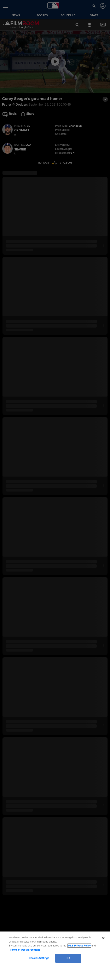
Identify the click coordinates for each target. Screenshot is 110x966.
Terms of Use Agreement (25, 949)
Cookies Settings (39, 958)
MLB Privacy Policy (79, 945)
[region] (55, 949)
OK (68, 958)
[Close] (103, 938)
